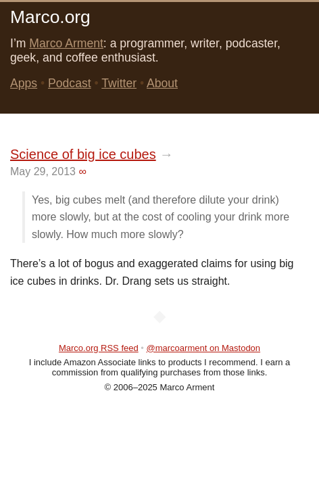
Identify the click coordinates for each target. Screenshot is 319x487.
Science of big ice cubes (83, 154)
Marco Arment (66, 43)
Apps (23, 83)
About (162, 83)
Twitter (119, 83)
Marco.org (50, 17)
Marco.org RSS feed (99, 348)
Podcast (69, 83)
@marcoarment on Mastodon (204, 348)
